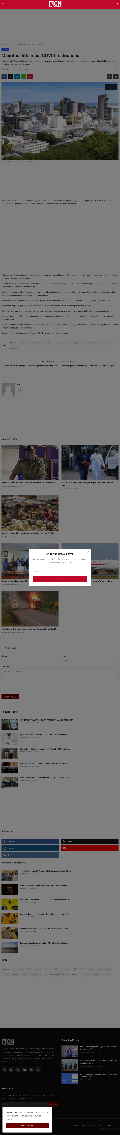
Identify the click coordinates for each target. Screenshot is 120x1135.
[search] (117, 4)
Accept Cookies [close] (27, 1125)
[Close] (88, 552)
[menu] (3, 4)
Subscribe (60, 579)
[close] (49, 1109)
